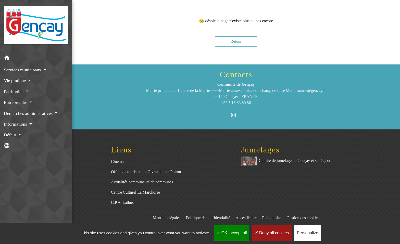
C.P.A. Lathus (122, 202)
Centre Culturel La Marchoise (135, 192)
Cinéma (117, 161)
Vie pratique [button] (15, 80)
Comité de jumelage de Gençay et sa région (285, 161)
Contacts (236, 74)
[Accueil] (36, 26)
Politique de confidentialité (208, 218)
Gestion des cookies (303, 218)
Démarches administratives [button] (29, 113)
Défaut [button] (10, 134)
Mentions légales (167, 218)
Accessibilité (246, 218)
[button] (36, 58)
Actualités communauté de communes (142, 182)
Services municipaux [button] (23, 69)
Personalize (307, 233)
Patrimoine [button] (14, 91)
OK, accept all (232, 233)
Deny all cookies (272, 233)
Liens (121, 149)
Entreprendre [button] (16, 102)
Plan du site (271, 218)
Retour (236, 41)
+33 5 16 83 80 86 (236, 103)
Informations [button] (16, 124)
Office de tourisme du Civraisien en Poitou (146, 172)
